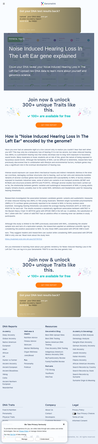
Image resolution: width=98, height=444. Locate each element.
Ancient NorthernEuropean (10, 382)
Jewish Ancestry (79, 353)
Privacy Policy (78, 410)
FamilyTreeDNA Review (55, 361)
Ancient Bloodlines (10, 370)
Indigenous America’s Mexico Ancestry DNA (54, 353)
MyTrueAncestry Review (55, 358)
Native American (9, 342)
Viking (5, 374)
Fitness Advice (30, 341)
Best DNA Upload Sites (54, 335)
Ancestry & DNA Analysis (83, 335)
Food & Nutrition (9, 410)
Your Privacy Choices (83, 413)
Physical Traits (9, 417)
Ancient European (10, 367)
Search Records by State (83, 370)
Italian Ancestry (79, 356)
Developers (50, 417)
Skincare (27, 344)
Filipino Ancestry (80, 360)
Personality (28, 363)
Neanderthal (8, 387)
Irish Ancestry (78, 349)
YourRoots (49, 373)
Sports (5, 420)
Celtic (5, 378)
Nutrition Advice (30, 337)
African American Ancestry (84, 363)
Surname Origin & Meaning (84, 380)
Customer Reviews (53, 420)
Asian (5, 349)
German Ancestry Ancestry (84, 345)
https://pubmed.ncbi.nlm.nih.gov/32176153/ (23, 239)
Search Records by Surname (81, 375)
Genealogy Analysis (81, 338)
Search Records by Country (84, 367)
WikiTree (49, 377)
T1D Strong (50, 369)
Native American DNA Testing (54, 343)
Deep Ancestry (9, 335)
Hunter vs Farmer (10, 360)
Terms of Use (77, 417)
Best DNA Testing (52, 338)
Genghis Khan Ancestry (82, 342)
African (5, 353)
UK (4, 356)
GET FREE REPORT (49, 125)
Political (27, 367)
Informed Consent (79, 420)
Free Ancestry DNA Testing (56, 348)
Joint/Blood (29, 355)
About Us (49, 410)
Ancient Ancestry (10, 363)
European (6, 345)
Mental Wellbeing (31, 348)
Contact (48, 413)
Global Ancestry (9, 338)
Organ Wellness (30, 352)
